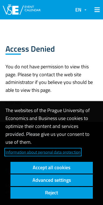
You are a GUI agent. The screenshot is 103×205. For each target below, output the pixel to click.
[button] (96, 10)
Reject (51, 192)
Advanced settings (51, 180)
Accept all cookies (51, 167)
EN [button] (78, 9)
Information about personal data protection (42, 152)
